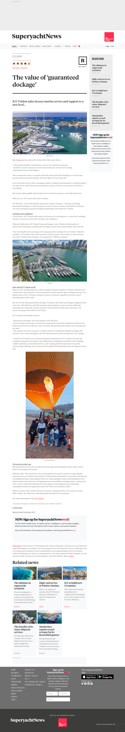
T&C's (27, 679)
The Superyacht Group (35, 682)
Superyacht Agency (33, 685)
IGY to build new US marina (73, 584)
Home (13, 670)
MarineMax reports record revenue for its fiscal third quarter (49, 630)
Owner (14, 685)
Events (14, 697)
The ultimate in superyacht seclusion (22, 585)
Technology (16, 676)
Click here (17, 545)
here (72, 556)
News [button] (14, 46)
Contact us (30, 670)
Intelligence (35, 46)
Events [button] (58, 46)
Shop (75, 46)
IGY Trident (39, 498)
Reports (23, 46)
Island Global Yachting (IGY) (24, 512)
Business (15, 673)
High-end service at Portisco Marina (49, 584)
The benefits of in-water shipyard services (24, 629)
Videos (68, 46)
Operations (16, 682)
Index (13, 694)
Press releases (18, 688)
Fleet (13, 679)
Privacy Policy (31, 676)
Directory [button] (47, 46)
